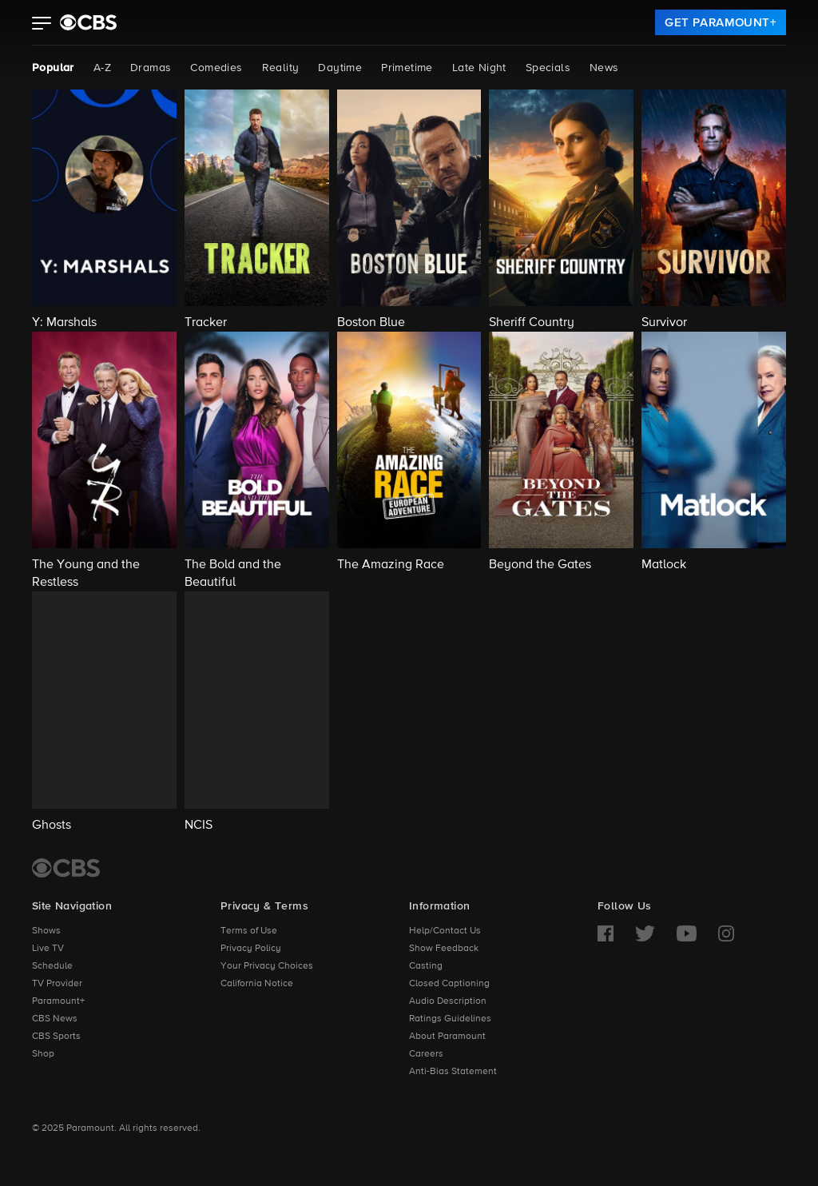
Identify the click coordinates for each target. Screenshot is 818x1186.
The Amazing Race (390, 565)
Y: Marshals (64, 322)
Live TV (48, 948)
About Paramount (447, 1036)
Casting (426, 966)
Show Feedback (443, 948)
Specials (548, 68)
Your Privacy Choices (266, 966)
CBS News (54, 1019)
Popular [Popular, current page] (53, 68)
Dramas (150, 68)
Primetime (407, 68)
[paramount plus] (88, 22)
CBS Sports (56, 1036)
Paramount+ (58, 1001)
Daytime (340, 68)
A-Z (102, 68)
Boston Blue (371, 322)
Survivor (664, 322)
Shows (46, 931)
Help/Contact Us (445, 931)
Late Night (479, 68)
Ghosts (51, 825)
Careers (426, 1054)
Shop (43, 1054)
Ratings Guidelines (450, 1019)
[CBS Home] (66, 868)
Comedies (216, 68)
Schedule (52, 966)
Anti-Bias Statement (453, 1072)
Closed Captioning (449, 984)
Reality (281, 68)
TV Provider (57, 984)
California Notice (256, 984)
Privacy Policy (250, 948)
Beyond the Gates (540, 565)
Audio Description (447, 1001)
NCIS (198, 825)
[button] (42, 25)
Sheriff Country (531, 322)
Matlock (663, 565)
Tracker (206, 322)
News (604, 68)
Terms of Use (248, 931)
